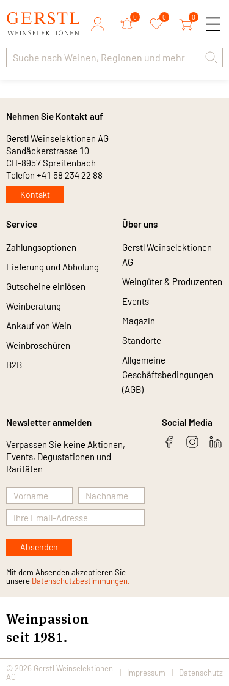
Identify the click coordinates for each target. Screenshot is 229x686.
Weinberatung (33, 305)
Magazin (138, 320)
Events (135, 301)
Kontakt (35, 194)
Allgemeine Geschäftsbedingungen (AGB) (167, 374)
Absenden (39, 547)
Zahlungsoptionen (41, 247)
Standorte (141, 340)
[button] (211, 57)
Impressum (146, 672)
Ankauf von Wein (38, 325)
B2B (14, 364)
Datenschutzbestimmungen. (81, 581)
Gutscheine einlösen (45, 286)
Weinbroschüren (38, 345)
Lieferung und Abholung (52, 266)
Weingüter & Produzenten (172, 281)
